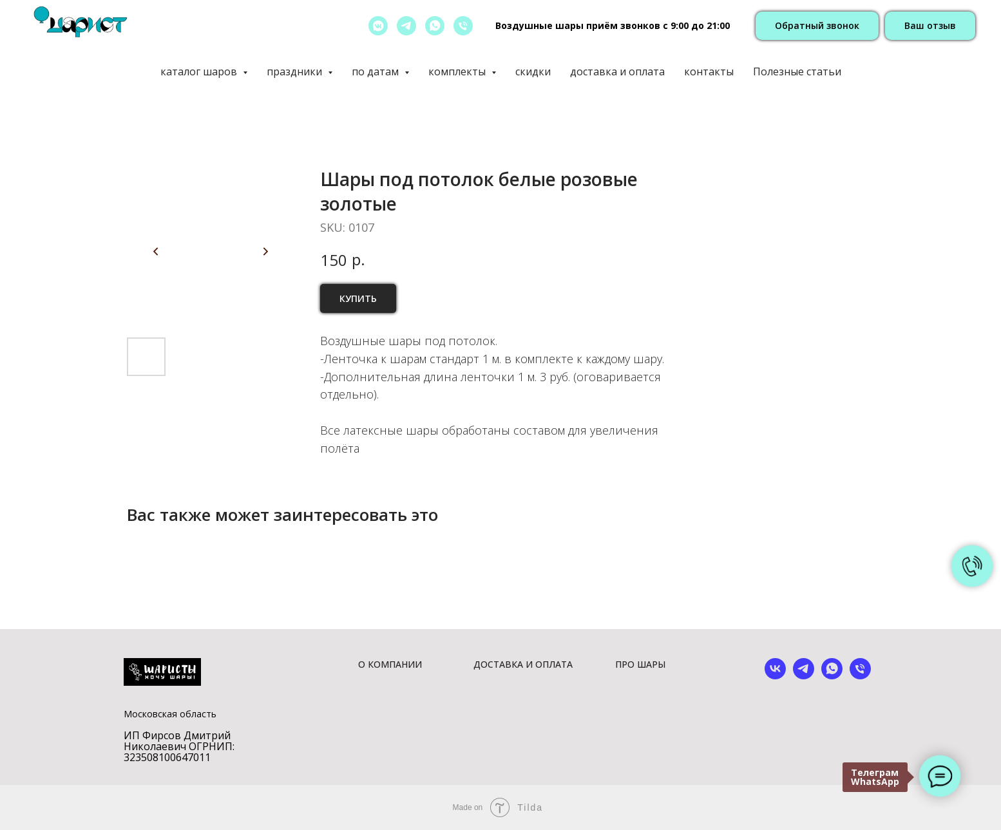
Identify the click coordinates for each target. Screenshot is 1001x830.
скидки (533, 71)
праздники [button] (296, 71)
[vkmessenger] (378, 25)
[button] (817, 26)
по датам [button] (376, 71)
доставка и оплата (617, 71)
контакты (709, 71)
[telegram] (406, 25)
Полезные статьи (797, 71)
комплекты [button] (458, 71)
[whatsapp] (434, 25)
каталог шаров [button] (200, 71)
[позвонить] (463, 25)
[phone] (860, 675)
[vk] (775, 675)
